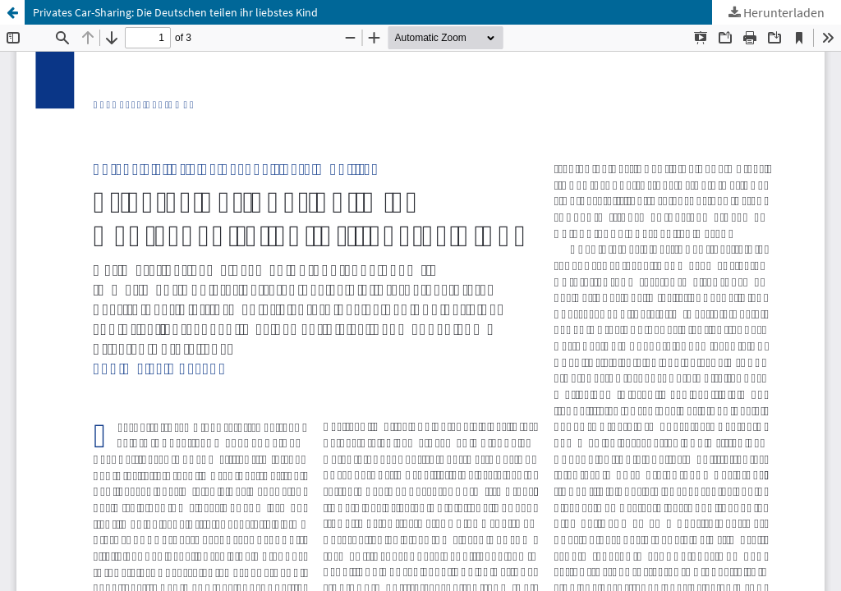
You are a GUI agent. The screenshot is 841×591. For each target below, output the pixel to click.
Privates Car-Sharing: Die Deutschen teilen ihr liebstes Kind (175, 12)
